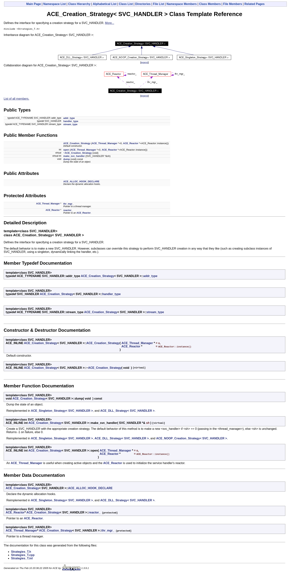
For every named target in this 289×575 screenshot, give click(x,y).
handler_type (70, 121)
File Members (232, 4)
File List (158, 4)
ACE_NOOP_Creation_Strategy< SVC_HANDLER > (191, 438)
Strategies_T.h (21, 552)
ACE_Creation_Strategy (76, 143)
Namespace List (54, 4)
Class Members (210, 4)
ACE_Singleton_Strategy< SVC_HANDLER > (62, 411)
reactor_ (68, 210)
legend (144, 63)
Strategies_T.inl (22, 558)
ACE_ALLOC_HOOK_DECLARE (81, 182)
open (66, 150)
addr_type (69, 118)
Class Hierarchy (79, 4)
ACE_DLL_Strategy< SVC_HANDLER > (127, 411)
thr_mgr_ (68, 204)
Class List (126, 4)
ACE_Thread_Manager (104, 143)
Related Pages (254, 4)
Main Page (33, 4)
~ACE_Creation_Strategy (77, 153)
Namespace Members (182, 4)
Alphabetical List (104, 4)
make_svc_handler (74, 156)
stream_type (70, 124)
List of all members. (16, 99)
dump (66, 159)
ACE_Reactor (130, 143)
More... (109, 23)
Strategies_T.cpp (22, 555)
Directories (143, 4)
